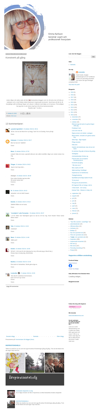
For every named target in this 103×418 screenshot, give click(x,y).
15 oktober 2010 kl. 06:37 (24, 140)
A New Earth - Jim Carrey (79, 187)
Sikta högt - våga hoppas (79, 139)
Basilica (13, 262)
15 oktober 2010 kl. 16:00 (23, 248)
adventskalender (75, 224)
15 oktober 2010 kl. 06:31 (30, 129)
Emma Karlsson (73, 263)
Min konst (13, 116)
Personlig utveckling (76, 248)
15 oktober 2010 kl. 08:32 (23, 164)
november (75, 119)
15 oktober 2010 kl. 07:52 (22, 151)
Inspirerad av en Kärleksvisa (80, 172)
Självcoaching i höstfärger (79, 170)
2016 (72, 99)
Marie (12, 237)
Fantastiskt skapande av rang (24, 391)
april (73, 206)
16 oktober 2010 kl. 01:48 (23, 262)
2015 (72, 102)
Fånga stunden (76, 142)
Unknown (14, 140)
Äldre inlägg (60, 336)
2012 (72, 110)
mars (73, 208)
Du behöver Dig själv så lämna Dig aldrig (83, 151)
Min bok (72, 243)
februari (74, 211)
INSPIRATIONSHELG (13, 345)
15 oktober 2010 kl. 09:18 (23, 202)
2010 (72, 115)
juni (73, 201)
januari (74, 213)
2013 (72, 107)
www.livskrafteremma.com (76, 315)
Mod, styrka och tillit (77, 168)
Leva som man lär (77, 130)
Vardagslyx (75, 153)
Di (11, 190)
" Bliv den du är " (76, 165)
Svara (12, 134)
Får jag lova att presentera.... (80, 182)
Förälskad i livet (76, 128)
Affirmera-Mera (74, 226)
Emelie (13, 248)
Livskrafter (14, 273)
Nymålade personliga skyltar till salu (82, 177)
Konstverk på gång (77, 163)
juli (73, 198)
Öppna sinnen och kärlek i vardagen (82, 133)
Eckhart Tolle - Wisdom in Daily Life (82, 190)
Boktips (72, 230)
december (75, 117)
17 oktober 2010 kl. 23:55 (27, 273)
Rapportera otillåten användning (80, 255)
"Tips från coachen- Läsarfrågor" (79, 222)
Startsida (35, 336)
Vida (12, 226)
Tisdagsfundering (77, 175)
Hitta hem (74, 144)
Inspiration (73, 239)
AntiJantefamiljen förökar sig (80, 156)
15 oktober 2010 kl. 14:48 (22, 237)
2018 (72, 95)
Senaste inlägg (10, 336)
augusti (74, 196)
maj (73, 203)
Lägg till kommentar (12, 286)
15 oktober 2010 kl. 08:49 (24, 176)
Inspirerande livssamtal (76, 241)
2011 (72, 112)
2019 (72, 92)
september (75, 193)
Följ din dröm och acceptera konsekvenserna (80, 159)
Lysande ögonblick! (17, 129)
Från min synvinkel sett (76, 235)
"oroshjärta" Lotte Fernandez (20, 213)
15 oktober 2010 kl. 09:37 (37, 213)
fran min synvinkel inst (76, 232)
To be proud (75, 180)
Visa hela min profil (74, 84)
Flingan (13, 164)
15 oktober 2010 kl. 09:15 (20, 190)
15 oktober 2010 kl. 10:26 (21, 226)
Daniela (13, 202)
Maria (12, 151)
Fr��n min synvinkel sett (77, 237)
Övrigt (72, 250)
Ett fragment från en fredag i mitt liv (82, 185)
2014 (72, 105)
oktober (74, 122)
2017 (72, 97)
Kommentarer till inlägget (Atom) (25, 339)
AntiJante (73, 228)
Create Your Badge (74, 268)
